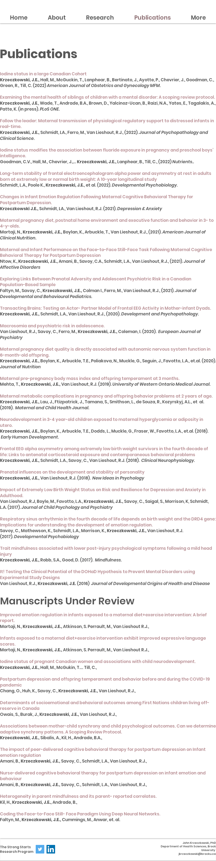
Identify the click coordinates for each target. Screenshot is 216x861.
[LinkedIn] (51, 849)
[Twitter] (40, 849)
